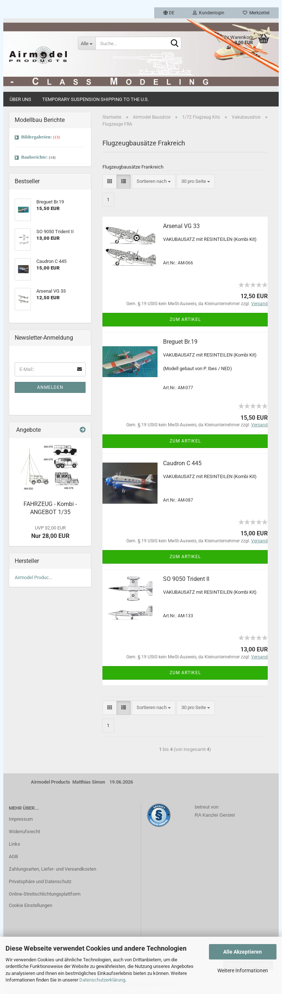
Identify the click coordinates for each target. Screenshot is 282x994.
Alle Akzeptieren (242, 952)
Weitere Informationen (242, 970)
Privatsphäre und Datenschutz (40, 881)
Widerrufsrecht (24, 831)
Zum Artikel (185, 319)
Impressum (21, 819)
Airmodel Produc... (33, 577)
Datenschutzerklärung (102, 980)
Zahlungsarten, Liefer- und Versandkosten (52, 869)
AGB (13, 856)
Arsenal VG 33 (181, 226)
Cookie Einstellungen (30, 905)
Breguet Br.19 (180, 341)
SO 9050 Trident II (186, 578)
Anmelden (50, 387)
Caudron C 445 (182, 463)
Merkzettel (256, 12)
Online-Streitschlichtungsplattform (44, 894)
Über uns (20, 99)
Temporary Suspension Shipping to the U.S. (95, 99)
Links (14, 844)
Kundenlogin (208, 12)
